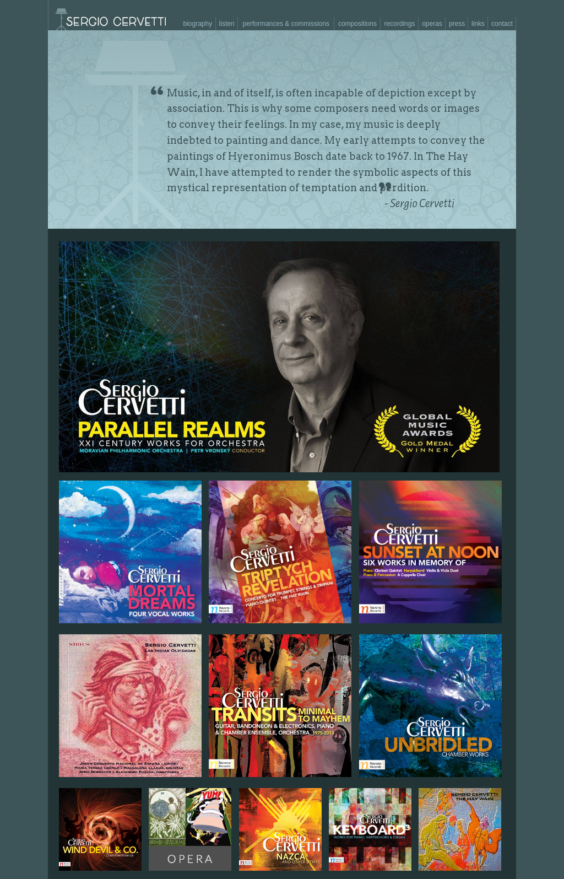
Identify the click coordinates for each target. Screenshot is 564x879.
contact (502, 24)
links (478, 24)
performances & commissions (286, 24)
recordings (399, 24)
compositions (357, 24)
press (457, 24)
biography (197, 24)
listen (227, 24)
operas (432, 24)
